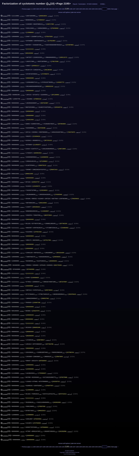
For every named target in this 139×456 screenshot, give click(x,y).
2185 (34, 9)
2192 (56, 9)
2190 (50, 9)
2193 (59, 9)
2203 (93, 9)
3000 (108, 9)
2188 (43, 9)
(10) (5, 16)
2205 (99, 9)
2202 (90, 9)
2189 (47, 9)
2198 (77, 9)
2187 (40, 9)
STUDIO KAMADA (92, 4)
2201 (86, 9)
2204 (96, 9)
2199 (80, 9)
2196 (70, 9)
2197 (74, 9)
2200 (83, 9)
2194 (63, 9)
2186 (37, 9)
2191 (53, 9)
